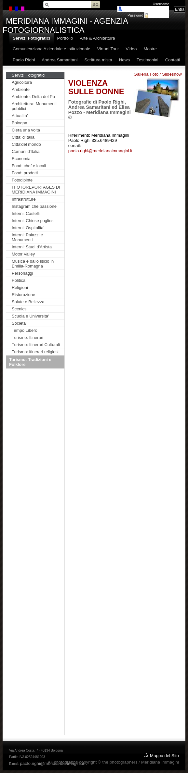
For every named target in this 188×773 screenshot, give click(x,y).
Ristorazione (23, 294)
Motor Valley (23, 254)
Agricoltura (22, 82)
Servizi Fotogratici (28, 75)
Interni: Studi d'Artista (32, 246)
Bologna (19, 122)
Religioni (20, 287)
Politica (18, 280)
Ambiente (21, 89)
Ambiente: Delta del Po (33, 96)
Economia (21, 158)
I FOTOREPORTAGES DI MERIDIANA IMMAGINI (36, 189)
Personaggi (22, 273)
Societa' (19, 323)
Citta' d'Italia (23, 137)
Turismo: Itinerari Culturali (36, 344)
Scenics (19, 308)
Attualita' (20, 115)
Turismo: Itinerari (27, 337)
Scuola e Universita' (30, 316)
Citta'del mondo (26, 144)
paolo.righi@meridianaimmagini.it (100, 150)
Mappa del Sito (164, 755)
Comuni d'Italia (26, 151)
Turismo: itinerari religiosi (35, 351)
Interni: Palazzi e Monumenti (27, 237)
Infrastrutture (24, 199)
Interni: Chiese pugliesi (33, 220)
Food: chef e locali (29, 165)
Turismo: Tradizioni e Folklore (30, 362)
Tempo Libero (24, 330)
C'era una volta (26, 130)
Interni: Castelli (26, 213)
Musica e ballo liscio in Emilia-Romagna (33, 263)
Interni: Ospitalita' (28, 227)
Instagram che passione (34, 206)
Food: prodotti (25, 172)
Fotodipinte (22, 180)
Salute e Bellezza (28, 301)
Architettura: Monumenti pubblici (34, 106)
